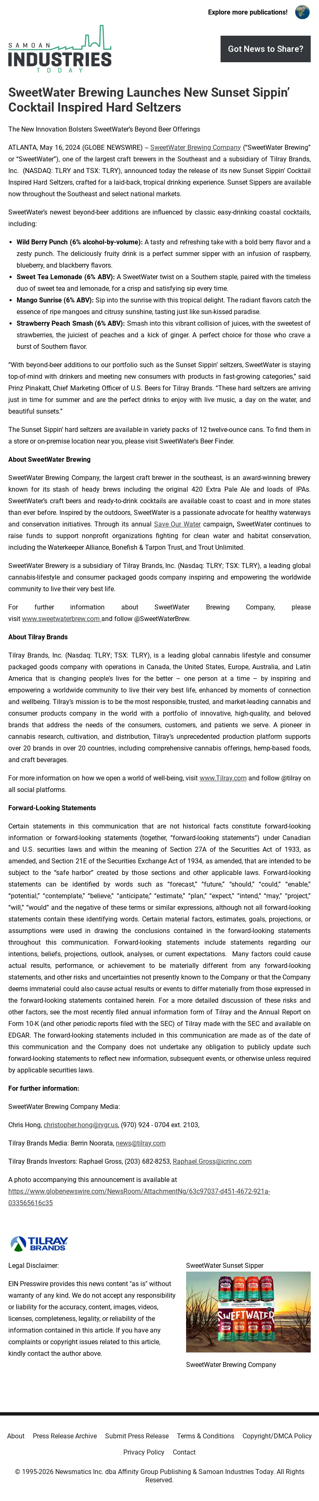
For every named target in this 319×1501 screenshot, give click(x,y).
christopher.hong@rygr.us (81, 1125)
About (16, 1436)
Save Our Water (177, 524)
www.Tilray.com (223, 778)
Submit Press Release (137, 1436)
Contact (184, 1452)
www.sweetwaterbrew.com (61, 619)
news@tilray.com (141, 1143)
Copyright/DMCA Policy (277, 1436)
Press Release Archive (65, 1436)
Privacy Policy (143, 1452)
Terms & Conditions (205, 1436)
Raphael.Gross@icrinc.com (212, 1161)
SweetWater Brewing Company (195, 147)
